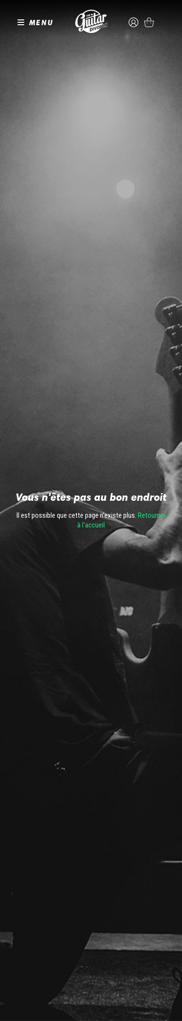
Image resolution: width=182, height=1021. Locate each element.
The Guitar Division (91, 21)
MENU (41, 22)
